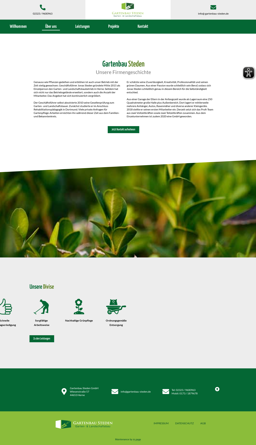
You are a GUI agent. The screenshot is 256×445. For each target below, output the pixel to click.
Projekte (113, 27)
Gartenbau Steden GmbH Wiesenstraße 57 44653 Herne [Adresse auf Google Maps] (84, 391)
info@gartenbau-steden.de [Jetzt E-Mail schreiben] (136, 391)
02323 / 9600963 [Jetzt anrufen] (42, 13)
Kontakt (143, 27)
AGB (203, 423)
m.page (137, 439)
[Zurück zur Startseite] (127, 10)
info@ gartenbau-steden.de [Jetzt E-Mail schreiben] (213, 13)
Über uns (51, 27)
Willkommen (18, 27)
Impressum (161, 423)
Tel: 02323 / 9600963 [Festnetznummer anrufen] (183, 389)
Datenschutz (184, 423)
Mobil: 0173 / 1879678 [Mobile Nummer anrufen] (185, 393)
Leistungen (82, 27)
